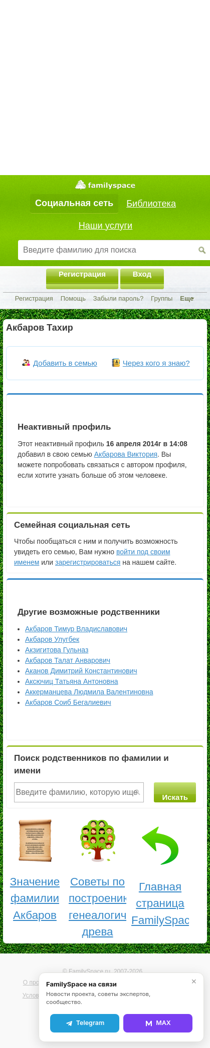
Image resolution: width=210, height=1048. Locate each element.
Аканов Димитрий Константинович (81, 671)
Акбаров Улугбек (52, 639)
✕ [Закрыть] (194, 981)
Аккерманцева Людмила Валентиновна (89, 692)
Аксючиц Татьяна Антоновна (71, 681)
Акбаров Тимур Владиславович (76, 629)
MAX (158, 1023)
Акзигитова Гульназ (56, 650)
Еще (186, 298)
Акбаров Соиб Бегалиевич (68, 702)
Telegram (84, 1023)
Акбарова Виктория (125, 454)
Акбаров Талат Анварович (67, 660)
